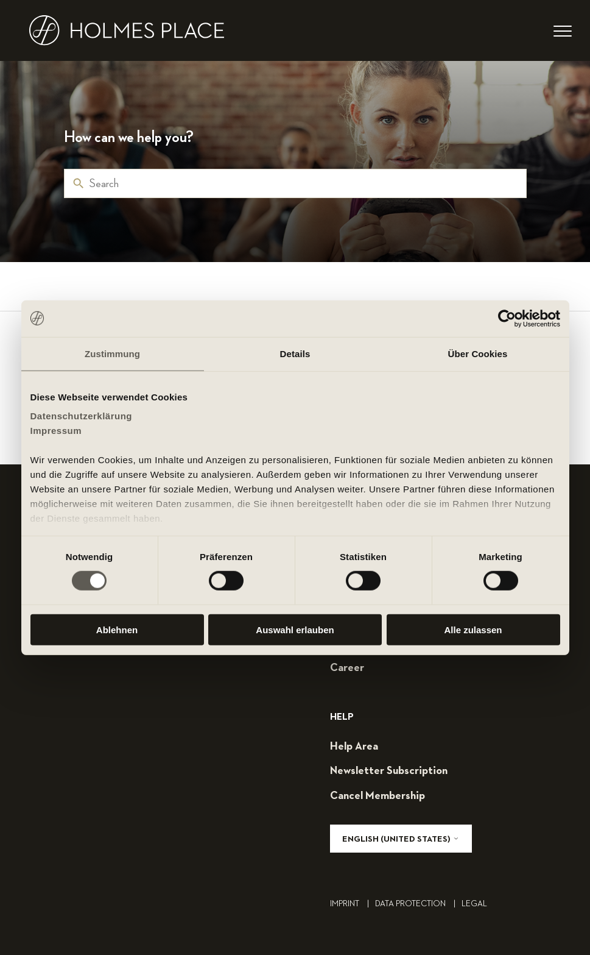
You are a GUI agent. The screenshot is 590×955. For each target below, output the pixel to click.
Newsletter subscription (389, 770)
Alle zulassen (473, 630)
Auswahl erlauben (295, 630)
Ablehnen (117, 630)
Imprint (352, 904)
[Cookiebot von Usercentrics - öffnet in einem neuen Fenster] (507, 318)
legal (474, 904)
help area (354, 746)
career (347, 667)
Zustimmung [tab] (112, 353)
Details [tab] (295, 353)
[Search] (295, 183)
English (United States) (401, 838)
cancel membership (377, 795)
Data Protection (418, 904)
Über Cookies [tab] (478, 353)
